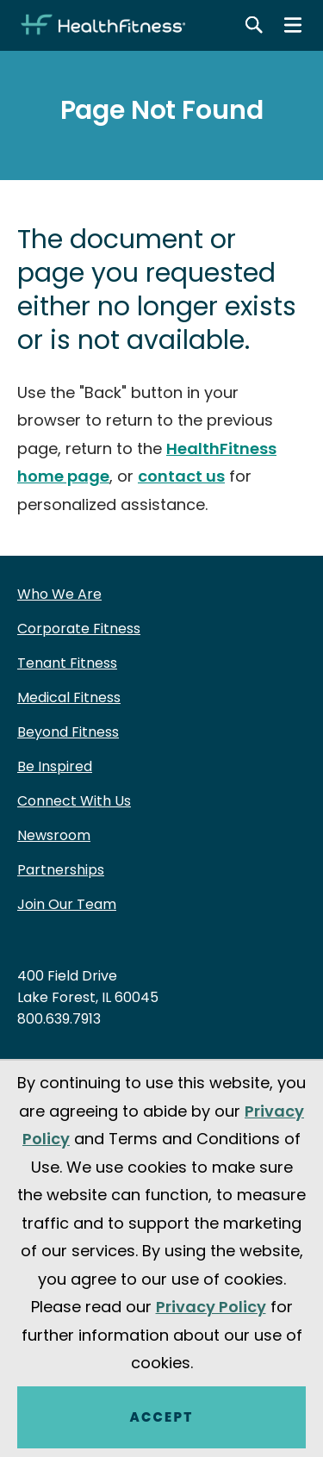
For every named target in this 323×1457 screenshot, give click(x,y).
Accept (161, 1417)
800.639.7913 (59, 1019)
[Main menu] (293, 25)
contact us (181, 476)
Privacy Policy (211, 1306)
